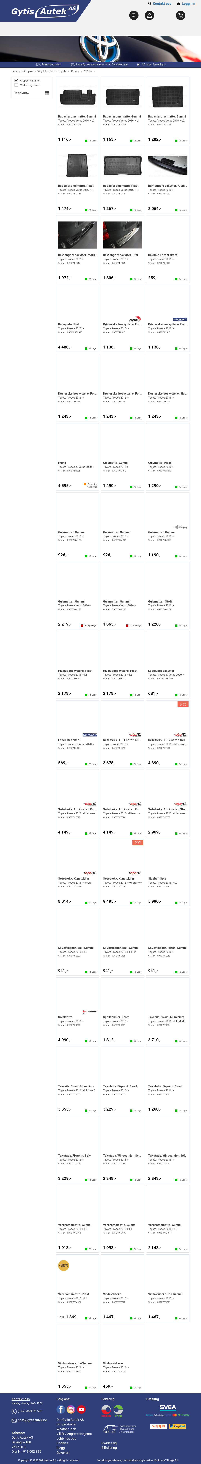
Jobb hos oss (66, 1438)
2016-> (88, 71)
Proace (75, 71)
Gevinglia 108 (21, 1442)
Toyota (62, 71)
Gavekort (63, 1452)
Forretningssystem (108, 1460)
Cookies (62, 1443)
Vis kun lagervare (30, 85)
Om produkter (66, 1424)
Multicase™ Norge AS (166, 1460)
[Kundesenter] (149, 15)
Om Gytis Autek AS (70, 1420)
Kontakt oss (162, 3)
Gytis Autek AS (22, 1437)
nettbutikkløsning (133, 1460)
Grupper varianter (30, 80)
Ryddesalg (109, 1443)
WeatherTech (66, 1429)
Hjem (30, 71)
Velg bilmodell (45, 71)
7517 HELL (19, 1447)
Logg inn (185, 3)
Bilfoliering (109, 1448)
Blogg (60, 1448)
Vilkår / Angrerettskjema (74, 1434)
